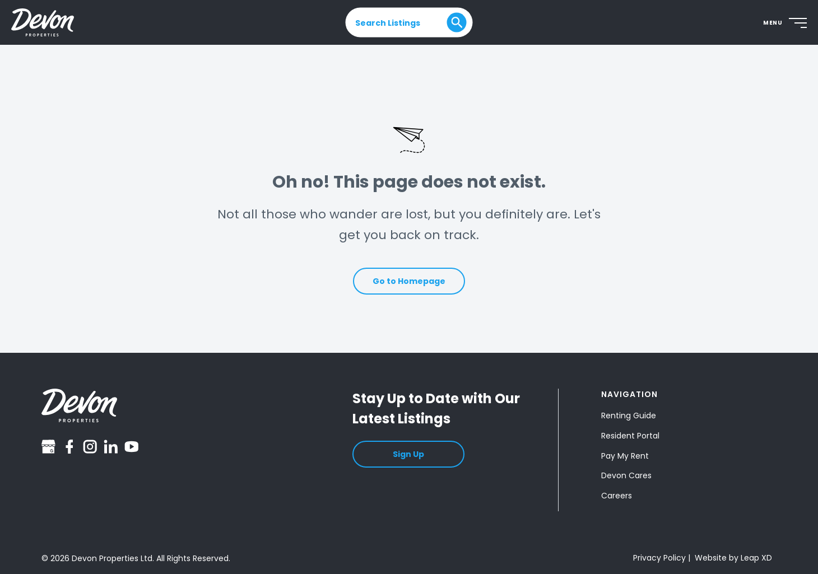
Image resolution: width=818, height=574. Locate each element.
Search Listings (387, 22)
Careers (616, 495)
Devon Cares (626, 475)
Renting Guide (628, 415)
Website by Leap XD (733, 557)
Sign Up (408, 454)
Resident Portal (630, 435)
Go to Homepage (409, 281)
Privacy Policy (659, 557)
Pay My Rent (625, 455)
